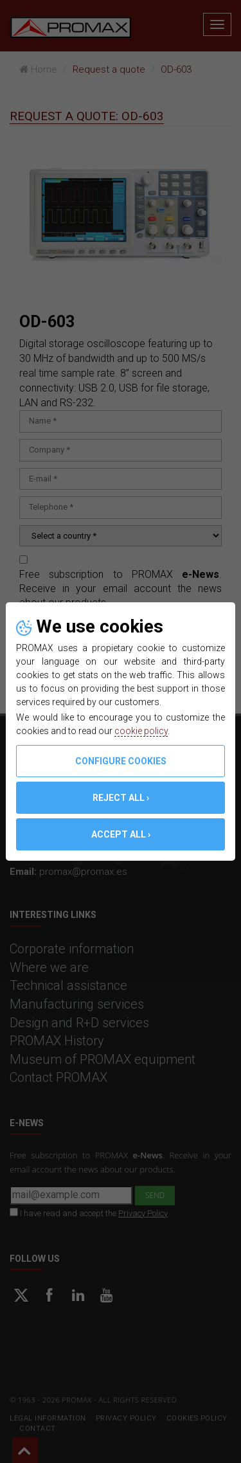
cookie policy (141, 731)
